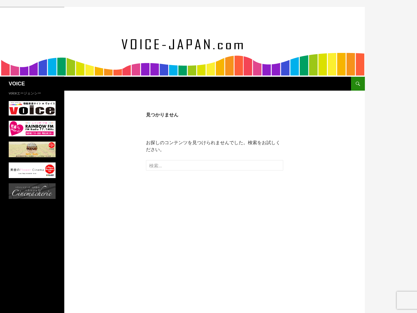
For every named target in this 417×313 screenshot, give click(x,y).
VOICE (17, 84)
